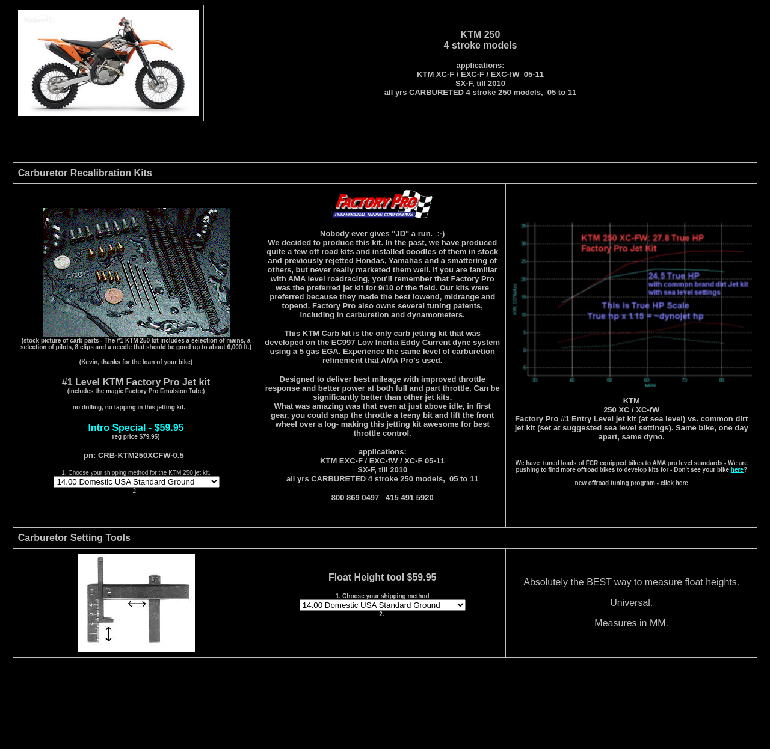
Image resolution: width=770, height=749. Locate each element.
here (737, 469)
